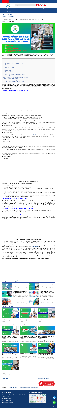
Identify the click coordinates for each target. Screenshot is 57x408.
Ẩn (31, 59)
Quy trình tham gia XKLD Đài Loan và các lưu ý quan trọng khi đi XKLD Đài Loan (28, 319)
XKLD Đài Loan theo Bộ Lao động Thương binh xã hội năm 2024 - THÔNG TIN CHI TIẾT (47, 292)
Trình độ (5, 189)
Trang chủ (4, 16)
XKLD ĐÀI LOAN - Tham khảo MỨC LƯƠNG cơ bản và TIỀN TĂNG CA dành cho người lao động (47, 299)
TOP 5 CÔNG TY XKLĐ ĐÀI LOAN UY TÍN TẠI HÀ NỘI (20, 284)
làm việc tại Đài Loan (35, 134)
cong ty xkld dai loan (12, 387)
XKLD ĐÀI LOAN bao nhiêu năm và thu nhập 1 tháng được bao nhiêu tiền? (20, 292)
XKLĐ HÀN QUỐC (39, 0)
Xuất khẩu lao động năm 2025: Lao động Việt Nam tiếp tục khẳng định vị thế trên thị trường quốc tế (10, 354)
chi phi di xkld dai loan (20, 387)
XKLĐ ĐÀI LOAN (52, 0)
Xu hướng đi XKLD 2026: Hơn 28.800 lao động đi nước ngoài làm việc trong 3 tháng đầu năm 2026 (46, 319)
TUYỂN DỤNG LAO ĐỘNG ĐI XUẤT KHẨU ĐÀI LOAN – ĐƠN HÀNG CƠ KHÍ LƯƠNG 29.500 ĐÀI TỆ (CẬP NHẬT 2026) (45, 354)
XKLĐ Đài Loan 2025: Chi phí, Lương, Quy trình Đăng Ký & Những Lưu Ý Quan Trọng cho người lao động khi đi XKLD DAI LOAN (47, 284)
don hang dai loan (27, 387)
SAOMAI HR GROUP (5, 1)
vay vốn (11, 211)
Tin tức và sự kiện (7, 11)
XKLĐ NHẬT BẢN (46, 0)
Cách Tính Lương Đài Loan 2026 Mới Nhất (28, 353)
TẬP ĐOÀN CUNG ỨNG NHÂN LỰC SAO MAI (16, 0)
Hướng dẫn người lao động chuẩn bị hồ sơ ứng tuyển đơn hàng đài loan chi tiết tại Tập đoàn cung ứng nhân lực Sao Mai (10, 337)
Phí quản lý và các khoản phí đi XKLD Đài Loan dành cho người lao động (22, 19)
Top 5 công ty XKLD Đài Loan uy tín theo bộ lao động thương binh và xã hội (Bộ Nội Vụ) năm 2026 (28, 337)
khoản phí (35, 246)
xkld (37, 387)
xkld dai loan (33, 387)
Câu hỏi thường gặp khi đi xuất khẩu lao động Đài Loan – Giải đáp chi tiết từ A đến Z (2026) (10, 371)
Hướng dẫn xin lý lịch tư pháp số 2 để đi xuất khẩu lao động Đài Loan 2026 (9, 319)
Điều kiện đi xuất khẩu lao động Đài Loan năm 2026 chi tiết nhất (46, 337)
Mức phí (4, 127)
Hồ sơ (5, 195)
